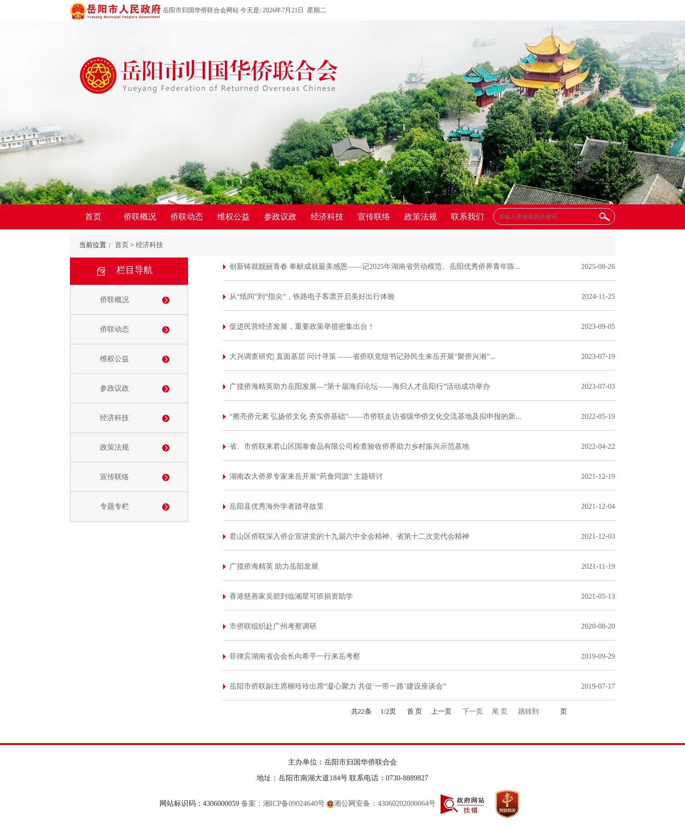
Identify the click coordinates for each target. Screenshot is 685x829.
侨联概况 (140, 216)
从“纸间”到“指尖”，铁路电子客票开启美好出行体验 (312, 296)
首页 (93, 216)
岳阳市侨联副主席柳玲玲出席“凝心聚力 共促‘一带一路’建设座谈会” (337, 686)
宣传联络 (373, 216)
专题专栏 (114, 506)
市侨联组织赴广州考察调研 (273, 626)
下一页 (472, 711)
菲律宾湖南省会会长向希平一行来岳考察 (294, 656)
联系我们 (467, 216)
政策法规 (420, 216)
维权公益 (233, 216)
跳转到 (528, 711)
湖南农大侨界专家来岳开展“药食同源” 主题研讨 (306, 476)
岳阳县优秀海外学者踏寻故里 (276, 506)
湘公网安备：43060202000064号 (381, 803)
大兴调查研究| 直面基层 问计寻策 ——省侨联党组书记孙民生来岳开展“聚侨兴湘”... (362, 356)
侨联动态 (186, 216)
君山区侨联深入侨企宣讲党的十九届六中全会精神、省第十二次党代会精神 (349, 536)
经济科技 (327, 216)
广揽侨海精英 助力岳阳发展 (273, 566)
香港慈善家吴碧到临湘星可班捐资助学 (291, 596)
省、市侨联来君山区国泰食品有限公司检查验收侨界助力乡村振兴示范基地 (349, 446)
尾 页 (499, 711)
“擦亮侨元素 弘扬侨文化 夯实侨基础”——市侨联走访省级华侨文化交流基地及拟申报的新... (375, 416)
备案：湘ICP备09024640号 (283, 803)
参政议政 (280, 216)
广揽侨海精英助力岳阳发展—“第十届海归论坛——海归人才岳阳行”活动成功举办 (359, 386)
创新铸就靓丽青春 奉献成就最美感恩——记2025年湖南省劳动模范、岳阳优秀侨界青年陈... (374, 266)
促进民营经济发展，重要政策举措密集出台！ (302, 326)
